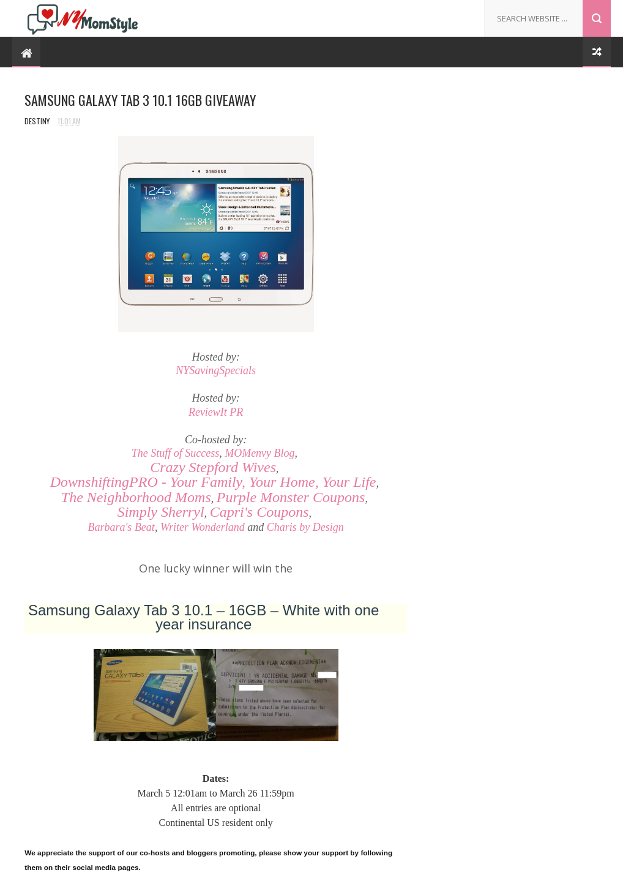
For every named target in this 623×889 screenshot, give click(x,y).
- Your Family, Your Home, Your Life (213, 482)
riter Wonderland (207, 527)
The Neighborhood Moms (136, 497)
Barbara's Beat (121, 527)
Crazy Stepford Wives (213, 467)
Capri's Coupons (259, 512)
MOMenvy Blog (259, 453)
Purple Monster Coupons (291, 497)
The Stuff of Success (175, 453)
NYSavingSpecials (216, 370)
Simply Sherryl (161, 512)
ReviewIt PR (215, 412)
